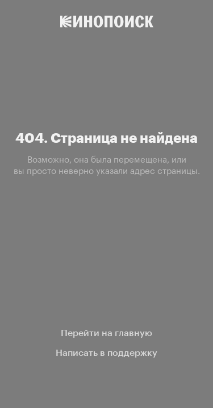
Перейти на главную (106, 333)
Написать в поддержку (106, 352)
